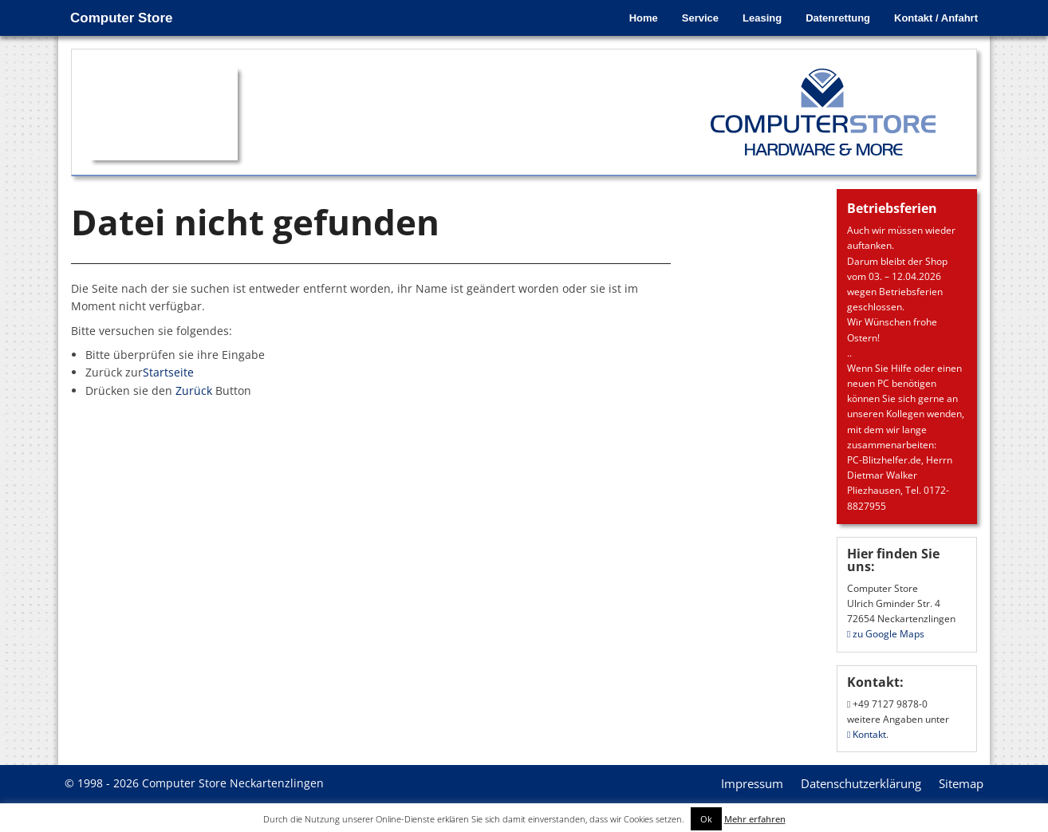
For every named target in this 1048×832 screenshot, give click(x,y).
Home (643, 18)
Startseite (168, 372)
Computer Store (121, 18)
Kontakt (866, 734)
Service (700, 18)
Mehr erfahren (755, 819)
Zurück (193, 390)
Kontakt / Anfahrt (936, 18)
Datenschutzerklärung (861, 783)
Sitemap (961, 783)
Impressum (752, 783)
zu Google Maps (885, 634)
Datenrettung (838, 18)
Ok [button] (706, 819)
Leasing (762, 18)
